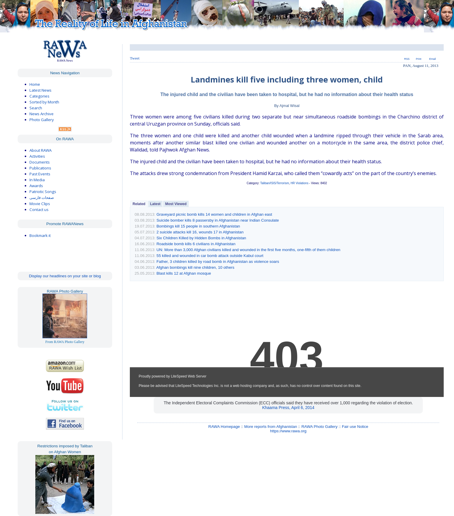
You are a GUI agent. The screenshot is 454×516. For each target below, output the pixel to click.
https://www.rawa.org (288, 431)
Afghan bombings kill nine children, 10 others (195, 267)
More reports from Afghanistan (270, 426)
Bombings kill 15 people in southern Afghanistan (198, 226)
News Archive (41, 113)
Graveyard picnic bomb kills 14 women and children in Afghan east (214, 214)
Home (34, 84)
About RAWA (40, 150)
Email (432, 58)
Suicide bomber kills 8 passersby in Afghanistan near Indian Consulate (217, 220)
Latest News (40, 90)
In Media (37, 179)
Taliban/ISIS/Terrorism (274, 183)
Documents (39, 162)
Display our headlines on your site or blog (65, 276)
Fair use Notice (355, 426)
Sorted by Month (44, 102)
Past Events (39, 174)
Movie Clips (39, 203)
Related (138, 204)
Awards (36, 185)
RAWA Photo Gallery (319, 426)
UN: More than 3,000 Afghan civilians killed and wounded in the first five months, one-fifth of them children (248, 250)
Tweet (134, 58)
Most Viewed (175, 204)
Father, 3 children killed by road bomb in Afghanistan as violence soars (217, 261)
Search (35, 108)
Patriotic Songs (42, 191)
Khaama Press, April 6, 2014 (288, 407)
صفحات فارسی (41, 197)
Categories (39, 96)
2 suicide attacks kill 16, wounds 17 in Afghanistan (199, 232)
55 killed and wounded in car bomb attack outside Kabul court (209, 255)
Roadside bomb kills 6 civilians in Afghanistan (195, 244)
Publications (40, 168)
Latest (155, 204)
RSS (407, 58)
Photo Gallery (41, 119)
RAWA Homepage (224, 426)
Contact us (39, 209)
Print (418, 58)
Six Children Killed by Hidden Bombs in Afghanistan (201, 238)
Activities (37, 156)
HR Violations (299, 183)
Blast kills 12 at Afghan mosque (183, 273)
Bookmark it (40, 235)
